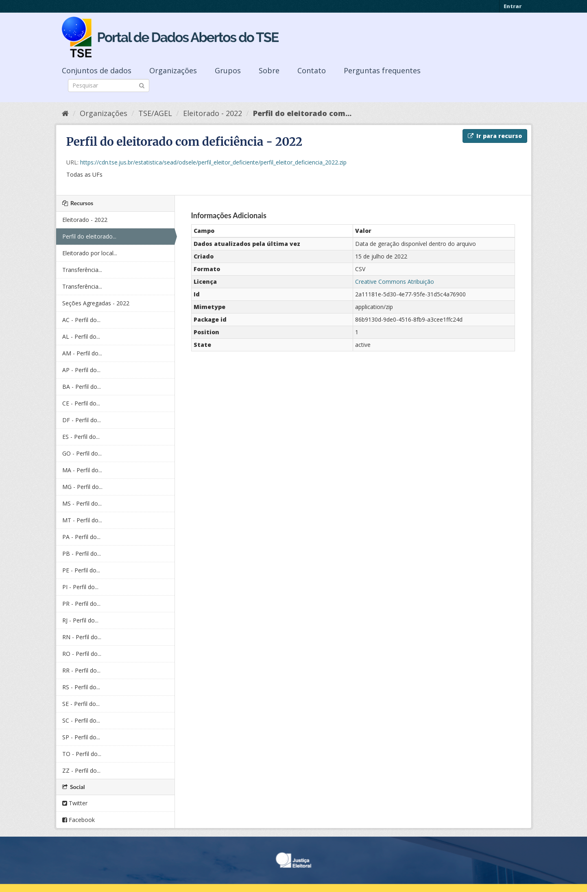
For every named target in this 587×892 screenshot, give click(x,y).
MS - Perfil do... (82, 503)
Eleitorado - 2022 (212, 113)
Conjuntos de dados (96, 70)
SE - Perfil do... (81, 704)
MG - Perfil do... (82, 487)
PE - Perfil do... (81, 570)
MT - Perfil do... (82, 520)
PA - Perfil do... (81, 537)
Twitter (74, 803)
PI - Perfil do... (80, 587)
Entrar (513, 6)
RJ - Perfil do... (80, 620)
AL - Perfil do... (81, 336)
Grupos (228, 70)
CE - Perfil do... (81, 403)
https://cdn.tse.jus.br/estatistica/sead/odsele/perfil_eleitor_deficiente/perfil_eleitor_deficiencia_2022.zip (213, 162)
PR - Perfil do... (81, 603)
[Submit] (141, 84)
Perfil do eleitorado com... (302, 113)
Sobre (269, 70)
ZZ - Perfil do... (81, 770)
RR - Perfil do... (81, 670)
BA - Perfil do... (81, 386)
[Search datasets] (108, 85)
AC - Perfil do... (81, 320)
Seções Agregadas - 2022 (95, 303)
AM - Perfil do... (82, 353)
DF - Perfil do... (81, 420)
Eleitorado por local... (89, 253)
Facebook (78, 820)
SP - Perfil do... (81, 737)
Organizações (173, 70)
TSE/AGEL (155, 113)
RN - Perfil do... (81, 637)
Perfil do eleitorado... (89, 236)
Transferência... (82, 270)
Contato (311, 70)
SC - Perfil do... (81, 720)
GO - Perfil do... (82, 453)
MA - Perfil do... (82, 470)
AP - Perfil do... (81, 370)
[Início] (65, 113)
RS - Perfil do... (81, 687)
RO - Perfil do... (81, 653)
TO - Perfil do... (81, 754)
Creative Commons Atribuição (394, 281)
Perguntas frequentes (382, 70)
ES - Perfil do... (81, 437)
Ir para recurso (495, 136)
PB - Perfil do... (81, 553)
